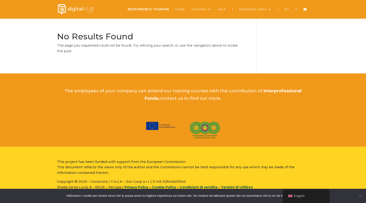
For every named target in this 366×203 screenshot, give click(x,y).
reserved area (253, 9)
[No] (360, 195)
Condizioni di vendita (198, 187)
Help (222, 9)
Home (180, 9)
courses (199, 9)
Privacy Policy (136, 187)
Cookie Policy (164, 187)
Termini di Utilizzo (237, 187)
